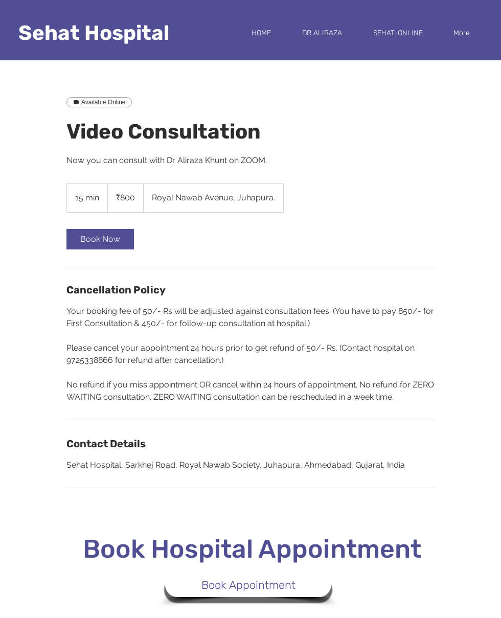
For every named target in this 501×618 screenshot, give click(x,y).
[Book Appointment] (248, 585)
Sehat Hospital (93, 33)
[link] (100, 239)
